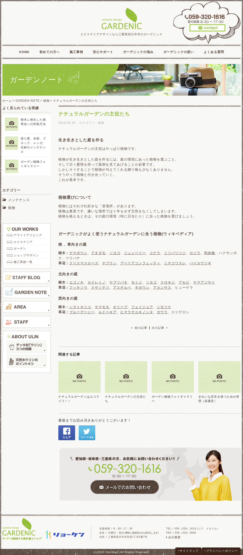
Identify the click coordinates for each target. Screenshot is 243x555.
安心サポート (103, 52)
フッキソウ (78, 287)
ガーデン (20, 248)
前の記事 (141, 328)
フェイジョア (142, 307)
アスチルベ (122, 287)
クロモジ (167, 282)
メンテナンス (19, 200)
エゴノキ (76, 282)
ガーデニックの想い (178, 52)
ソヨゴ (114, 253)
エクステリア (23, 242)
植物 (46, 100)
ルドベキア (107, 312)
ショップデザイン (26, 255)
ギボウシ (142, 287)
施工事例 (76, 52)
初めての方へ (49, 52)
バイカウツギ (200, 263)
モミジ (136, 282)
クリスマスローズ (83, 263)
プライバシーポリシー (222, 551)
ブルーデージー (82, 312)
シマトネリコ (80, 307)
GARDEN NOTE (28, 100)
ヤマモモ (102, 307)
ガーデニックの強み (138, 52)
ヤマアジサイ (204, 282)
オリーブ (120, 307)
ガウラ (162, 312)
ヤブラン (109, 263)
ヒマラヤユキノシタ (136, 312)
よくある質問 (214, 52)
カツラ (195, 253)
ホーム (7, 100)
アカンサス (162, 287)
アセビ (184, 282)
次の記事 (158, 328)
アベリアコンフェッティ (140, 263)
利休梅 (209, 253)
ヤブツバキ (118, 282)
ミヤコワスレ (175, 263)
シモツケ (164, 307)
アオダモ (98, 253)
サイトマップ (189, 551)
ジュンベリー (135, 253)
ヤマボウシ (78, 253)
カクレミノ (96, 282)
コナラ (154, 253)
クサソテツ (100, 287)
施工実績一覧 (23, 262)
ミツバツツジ (175, 253)
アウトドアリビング (28, 235)
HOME (24, 52)
